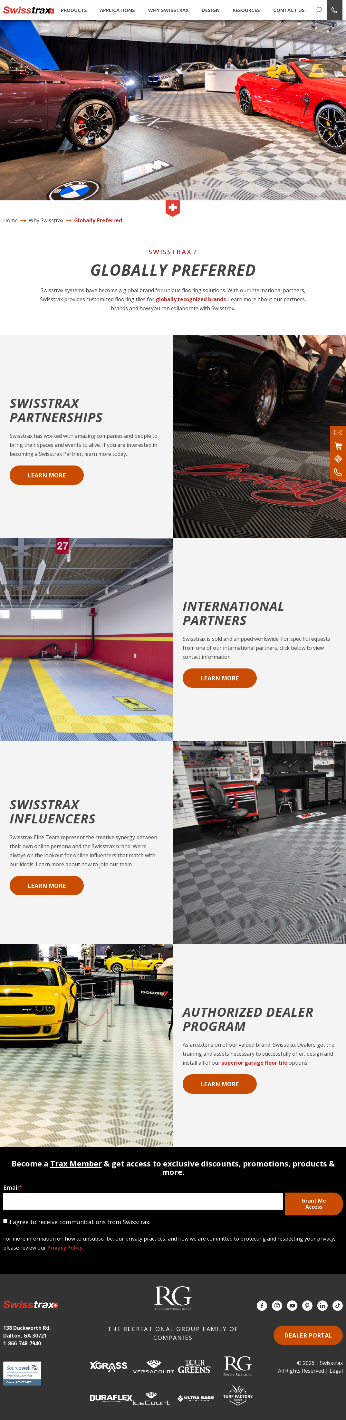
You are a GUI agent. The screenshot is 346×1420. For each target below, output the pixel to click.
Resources (246, 10)
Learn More (46, 475)
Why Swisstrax (168, 10)
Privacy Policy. (65, 1247)
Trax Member (76, 1163)
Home (10, 220)
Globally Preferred (98, 220)
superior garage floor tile (254, 1062)
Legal (336, 1370)
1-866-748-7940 (22, 1343)
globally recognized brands (191, 299)
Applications (117, 10)
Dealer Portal (308, 1335)
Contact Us (288, 10)
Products (74, 10)
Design (210, 10)
